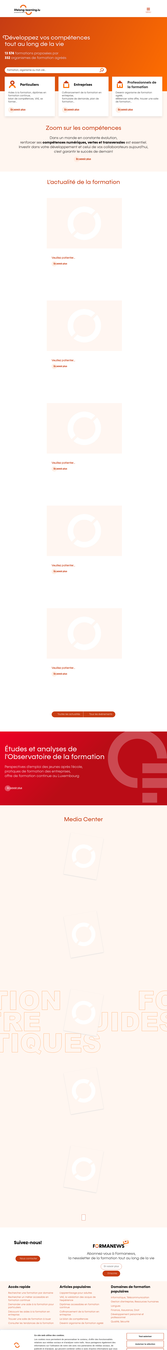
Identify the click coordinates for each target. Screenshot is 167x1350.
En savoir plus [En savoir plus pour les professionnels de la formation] (125, 109)
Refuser (145, 1333)
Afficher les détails (144, 1345)
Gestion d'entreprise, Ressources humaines (135, 1302)
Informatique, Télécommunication (130, 1297)
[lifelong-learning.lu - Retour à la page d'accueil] (27, 10)
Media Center (83, 820)
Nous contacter (28, 1258)
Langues (115, 1306)
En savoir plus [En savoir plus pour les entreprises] (71, 109)
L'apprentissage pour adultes (76, 1293)
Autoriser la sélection (145, 1326)
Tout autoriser (145, 1318)
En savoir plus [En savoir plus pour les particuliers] (18, 109)
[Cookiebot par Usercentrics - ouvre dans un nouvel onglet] (16, 1345)
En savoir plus (60, 264)
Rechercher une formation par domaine (30, 1293)
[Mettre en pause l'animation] (83, 1217)
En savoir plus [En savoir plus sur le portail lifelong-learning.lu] (83, 159)
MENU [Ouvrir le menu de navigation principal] (148, 12)
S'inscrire (111, 1273)
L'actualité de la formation (83, 182)
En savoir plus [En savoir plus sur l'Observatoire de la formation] (14, 788)
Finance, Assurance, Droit (125, 1310)
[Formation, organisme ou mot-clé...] (51, 70)
